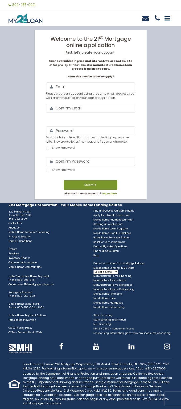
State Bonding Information (109, 319)
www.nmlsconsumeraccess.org (151, 333)
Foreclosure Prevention (22, 320)
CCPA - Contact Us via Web (25, 332)
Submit (90, 185)
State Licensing (102, 315)
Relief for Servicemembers (109, 242)
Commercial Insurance (22, 262)
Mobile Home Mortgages (108, 303)
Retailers (13, 253)
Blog (96, 255)
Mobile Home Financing (107, 294)
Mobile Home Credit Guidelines (112, 233)
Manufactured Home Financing (112, 276)
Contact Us (15, 223)
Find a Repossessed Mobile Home (113, 211)
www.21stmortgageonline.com (35, 284)
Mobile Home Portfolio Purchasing (28, 232)
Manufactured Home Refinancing (113, 289)
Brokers (12, 249)
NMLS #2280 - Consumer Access (113, 328)
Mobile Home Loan (104, 298)
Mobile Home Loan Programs (110, 228)
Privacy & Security (19, 236)
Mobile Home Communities (25, 267)
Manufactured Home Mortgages (112, 285)
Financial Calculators (106, 251)
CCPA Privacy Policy (20, 328)
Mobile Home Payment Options (27, 315)
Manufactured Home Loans (110, 280)
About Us (14, 227)
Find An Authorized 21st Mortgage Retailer (118, 263)
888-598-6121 (26, 280)
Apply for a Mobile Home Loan (111, 215)
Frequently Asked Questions (110, 246)
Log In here (109, 193)
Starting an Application (107, 224)
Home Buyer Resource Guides (111, 237)
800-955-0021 (23, 4)
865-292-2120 (17, 219)
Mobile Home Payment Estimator (113, 219)
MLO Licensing (102, 324)
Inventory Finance (19, 258)
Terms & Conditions (20, 241)
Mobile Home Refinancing (109, 307)
